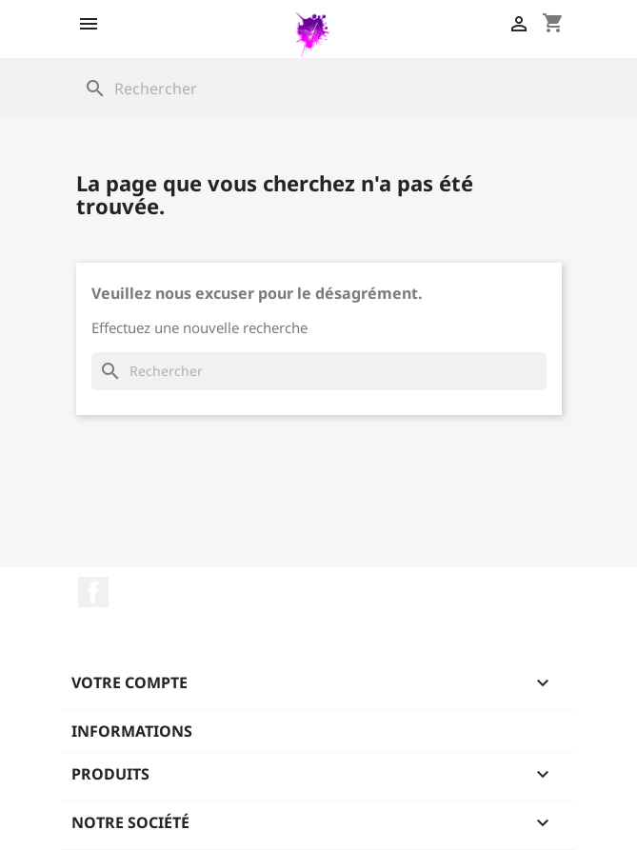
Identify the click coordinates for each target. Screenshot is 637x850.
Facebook (93, 592)
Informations (131, 731)
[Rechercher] (319, 88)
